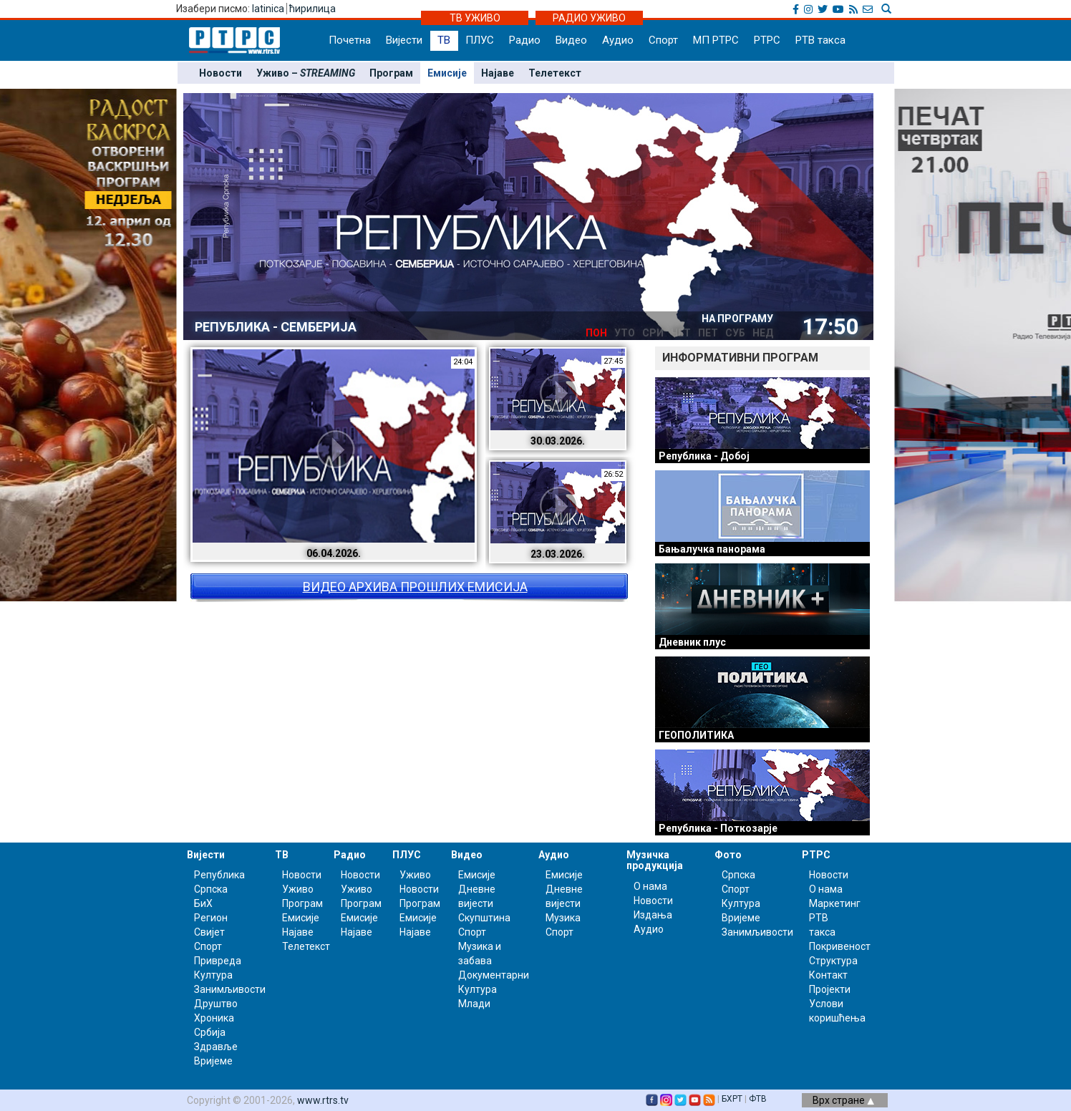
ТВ (443, 40)
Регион (211, 917)
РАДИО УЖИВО (589, 18)
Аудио (618, 40)
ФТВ (758, 1099)
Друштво (216, 1003)
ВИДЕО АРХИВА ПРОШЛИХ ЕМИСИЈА (415, 586)
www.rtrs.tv (323, 1100)
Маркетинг (835, 903)
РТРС (767, 40)
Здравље (216, 1046)
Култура (213, 975)
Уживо (298, 889)
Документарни (493, 975)
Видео (571, 40)
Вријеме (213, 1061)
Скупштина (484, 917)
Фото (728, 854)
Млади (474, 1003)
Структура (833, 960)
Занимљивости (230, 989)
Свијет (209, 932)
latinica (268, 8)
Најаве (497, 73)
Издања (653, 915)
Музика (563, 917)
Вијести (404, 40)
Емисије (447, 73)
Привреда (217, 960)
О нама (650, 886)
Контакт (828, 975)
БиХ (203, 903)
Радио (525, 40)
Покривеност (840, 946)
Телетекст (554, 73)
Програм (391, 73)
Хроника (214, 1018)
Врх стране (843, 1100)
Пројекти (829, 989)
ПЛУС (479, 40)
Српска (738, 874)
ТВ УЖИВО (475, 18)
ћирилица (312, 8)
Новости (220, 73)
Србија (210, 1032)
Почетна (350, 40)
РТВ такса (820, 40)
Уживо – (305, 73)
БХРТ (732, 1099)
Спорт (663, 40)
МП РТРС (716, 40)
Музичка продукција (654, 860)
